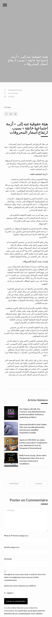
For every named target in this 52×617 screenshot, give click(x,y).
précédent (14, 484)
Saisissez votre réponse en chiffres (20, 586)
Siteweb (8, 559)
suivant (38, 484)
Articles (11, 96)
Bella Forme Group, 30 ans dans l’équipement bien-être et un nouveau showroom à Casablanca (25, 459)
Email (11, 547)
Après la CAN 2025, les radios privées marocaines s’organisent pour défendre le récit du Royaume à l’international (25, 444)
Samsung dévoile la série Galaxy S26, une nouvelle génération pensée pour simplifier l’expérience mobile (25, 428)
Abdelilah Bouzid (15, 90)
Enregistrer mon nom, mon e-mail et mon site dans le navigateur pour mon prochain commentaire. (25, 577)
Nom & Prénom (16, 535)
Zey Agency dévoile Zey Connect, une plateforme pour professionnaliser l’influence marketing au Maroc (25, 413)
